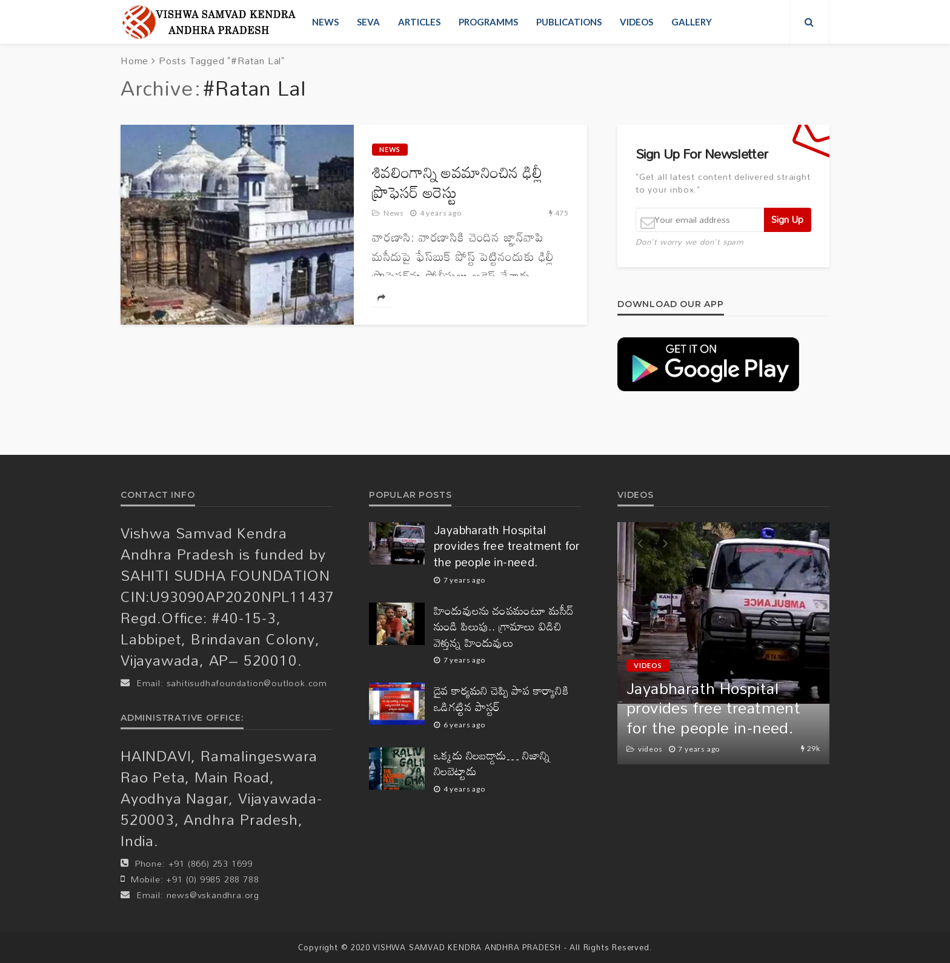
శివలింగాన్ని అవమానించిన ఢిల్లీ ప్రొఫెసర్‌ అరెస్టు (457, 182)
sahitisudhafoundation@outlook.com (247, 683)
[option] (723, 643)
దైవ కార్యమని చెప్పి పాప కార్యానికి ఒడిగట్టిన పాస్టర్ (501, 699)
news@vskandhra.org (213, 895)
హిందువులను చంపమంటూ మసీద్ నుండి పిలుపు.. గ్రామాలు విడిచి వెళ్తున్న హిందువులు (504, 627)
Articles (419, 21)
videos (636, 21)
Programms (488, 21)
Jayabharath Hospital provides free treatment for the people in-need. (507, 546)
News (325, 21)
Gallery (691, 21)
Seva (368, 21)
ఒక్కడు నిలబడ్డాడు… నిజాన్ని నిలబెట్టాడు (492, 763)
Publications (569, 21)
